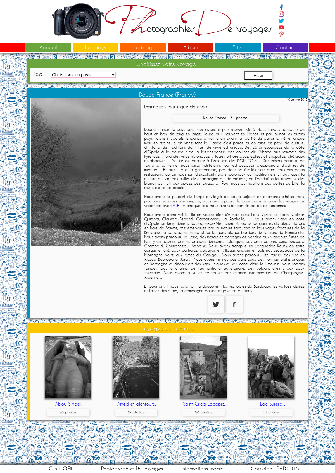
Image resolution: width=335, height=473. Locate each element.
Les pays (95, 47)
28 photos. (68, 412)
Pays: (38, 73)
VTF (176, 205)
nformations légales (203, 469)
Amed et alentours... (137, 403)
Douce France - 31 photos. (225, 117)
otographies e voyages (132, 469)
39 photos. (135, 412)
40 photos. (271, 412)
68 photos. (203, 412)
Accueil (48, 47)
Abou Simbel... (69, 403)
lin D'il (60, 469)
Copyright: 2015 (275, 469)
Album (190, 47)
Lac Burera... (272, 403)
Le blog (143, 47)
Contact (285, 47)
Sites (238, 47)
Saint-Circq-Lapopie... (205, 403)
